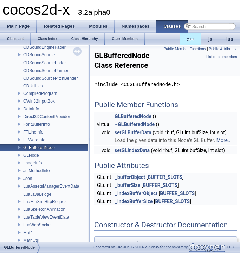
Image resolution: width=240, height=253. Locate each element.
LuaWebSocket (37, 224)
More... (224, 140)
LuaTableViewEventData (46, 217)
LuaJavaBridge (37, 194)
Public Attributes (222, 49)
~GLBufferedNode (135, 124)
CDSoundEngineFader (44, 47)
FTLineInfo (33, 132)
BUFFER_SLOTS (165, 177)
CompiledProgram (40, 93)
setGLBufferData (133, 132)
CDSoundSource (39, 54)
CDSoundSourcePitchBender (50, 78)
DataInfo (31, 108)
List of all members (222, 56)
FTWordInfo (34, 139)
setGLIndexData (132, 150)
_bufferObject (130, 177)
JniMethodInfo (36, 170)
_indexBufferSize (134, 201)
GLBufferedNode (39, 147)
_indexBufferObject (136, 193)
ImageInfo (32, 163)
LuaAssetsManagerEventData (51, 186)
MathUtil (31, 240)
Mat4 (28, 232)
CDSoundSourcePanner (46, 70)
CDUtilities (33, 86)
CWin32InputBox (39, 101)
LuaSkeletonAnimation (44, 209)
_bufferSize (127, 185)
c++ (191, 39)
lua (229, 39)
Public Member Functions (185, 49)
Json (27, 178)
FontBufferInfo (36, 124)
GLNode (31, 155)
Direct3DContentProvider (46, 116)
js (210, 39)
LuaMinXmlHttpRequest (45, 201)
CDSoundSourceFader (44, 62)
